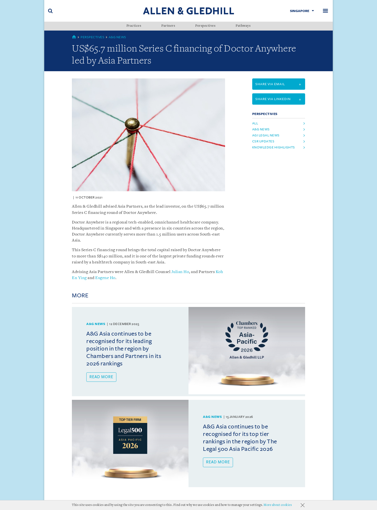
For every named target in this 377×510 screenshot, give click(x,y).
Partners (168, 26)
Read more (101, 377)
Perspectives (205, 26)
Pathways (243, 26)
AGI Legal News (266, 135)
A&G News (117, 37)
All (255, 123)
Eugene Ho (105, 278)
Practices (133, 26)
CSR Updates (263, 141)
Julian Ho (180, 272)
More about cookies (278, 505)
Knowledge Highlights (273, 147)
